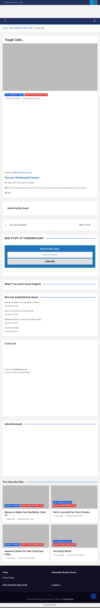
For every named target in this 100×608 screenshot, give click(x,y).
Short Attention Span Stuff (36, 96)
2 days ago (10, 520)
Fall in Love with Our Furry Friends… (19, 312)
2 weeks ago (58, 556)
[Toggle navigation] (5, 22)
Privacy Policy (8, 578)
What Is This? (85, 226)
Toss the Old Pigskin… (18, 226)
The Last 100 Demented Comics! (22, 178)
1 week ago (10, 559)
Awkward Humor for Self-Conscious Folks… (23, 320)
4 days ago (58, 517)
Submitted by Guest (31, 99)
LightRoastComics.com (22, 173)
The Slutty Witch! (12, 329)
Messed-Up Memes (12, 506)
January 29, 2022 (12, 99)
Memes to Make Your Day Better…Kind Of (22, 303)
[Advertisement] (50, 453)
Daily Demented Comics (14, 96)
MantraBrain (68, 600)
